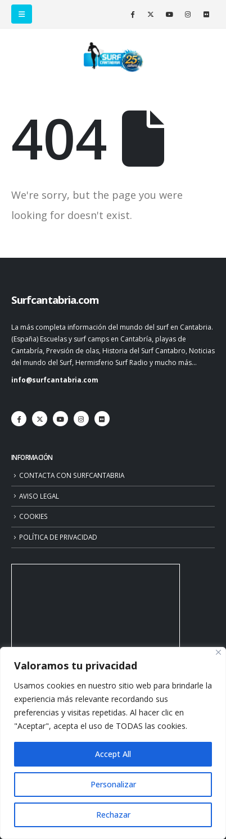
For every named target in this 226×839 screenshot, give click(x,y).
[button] (21, 14)
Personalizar (113, 784)
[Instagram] (188, 14)
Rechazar (113, 814)
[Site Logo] (113, 57)
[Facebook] (132, 14)
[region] (113, 743)
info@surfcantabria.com (54, 379)
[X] (151, 14)
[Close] (218, 652)
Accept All (113, 754)
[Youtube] (169, 14)
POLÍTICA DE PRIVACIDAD (58, 536)
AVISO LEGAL (39, 495)
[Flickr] (206, 14)
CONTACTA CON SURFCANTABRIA (71, 475)
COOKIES (33, 516)
